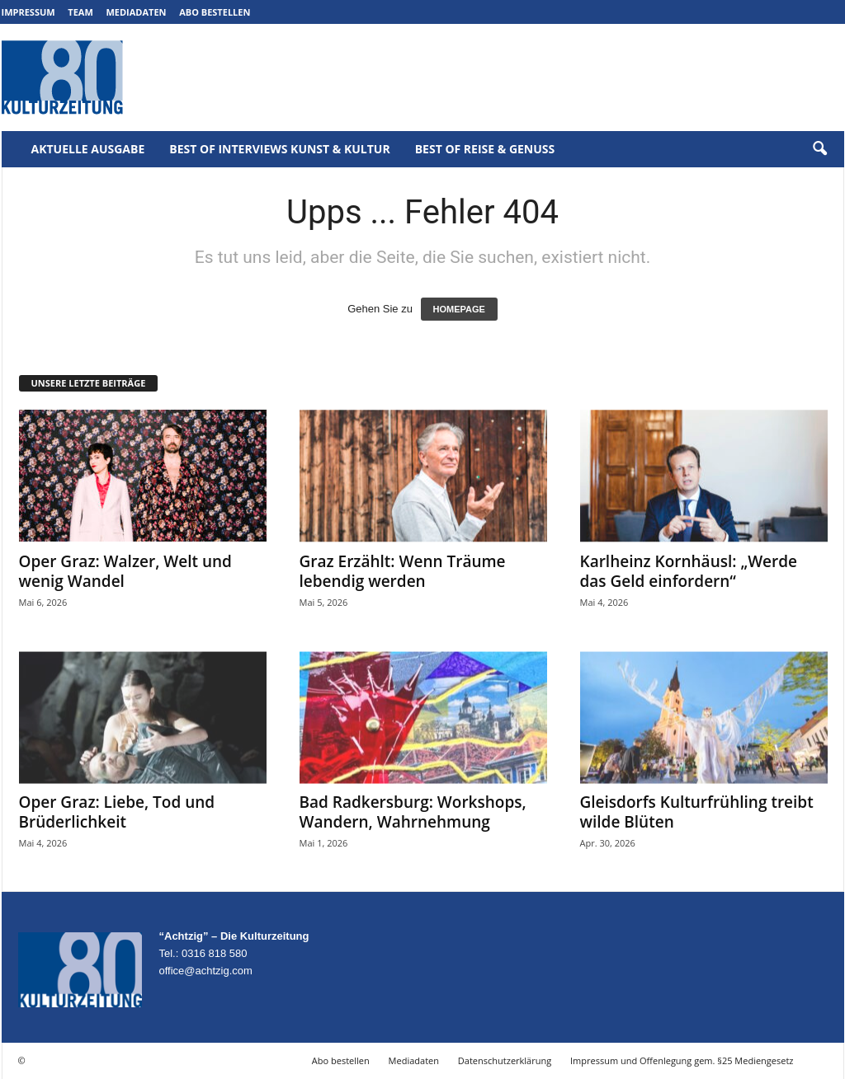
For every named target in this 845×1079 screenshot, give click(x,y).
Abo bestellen (214, 12)
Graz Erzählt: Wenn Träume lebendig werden (403, 571)
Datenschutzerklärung (504, 1060)
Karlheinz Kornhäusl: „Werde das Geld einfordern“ (689, 571)
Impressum (28, 12)
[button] (819, 149)
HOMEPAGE (459, 309)
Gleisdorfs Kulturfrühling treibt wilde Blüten (697, 812)
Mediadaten (136, 12)
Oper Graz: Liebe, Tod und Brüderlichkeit (117, 812)
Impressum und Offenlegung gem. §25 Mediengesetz (681, 1060)
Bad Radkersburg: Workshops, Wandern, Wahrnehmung (413, 812)
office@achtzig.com (206, 970)
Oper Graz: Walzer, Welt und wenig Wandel (125, 571)
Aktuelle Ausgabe (88, 149)
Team (80, 12)
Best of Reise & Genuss (485, 149)
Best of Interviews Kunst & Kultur (279, 149)
